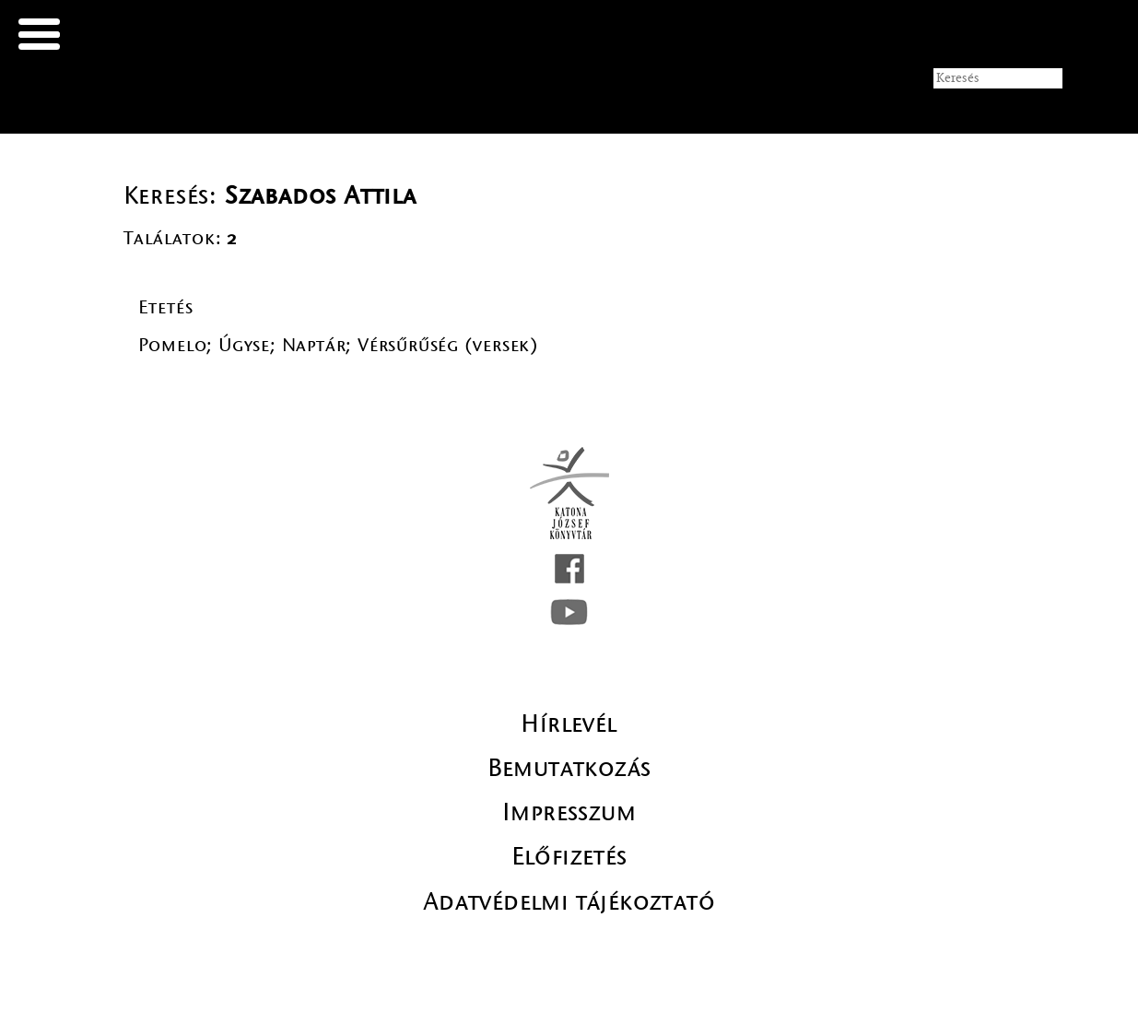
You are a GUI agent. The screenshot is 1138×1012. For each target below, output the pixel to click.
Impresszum (569, 812)
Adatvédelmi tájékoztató (569, 901)
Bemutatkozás (569, 767)
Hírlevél (568, 723)
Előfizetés (569, 856)
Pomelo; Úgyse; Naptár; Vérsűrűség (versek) (339, 345)
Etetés (166, 307)
